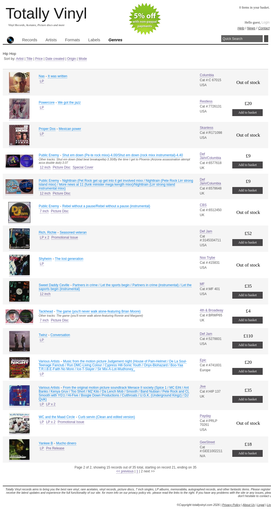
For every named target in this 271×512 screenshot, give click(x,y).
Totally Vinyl (46, 13)
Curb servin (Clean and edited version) (106, 417)
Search (266, 38)
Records (29, 40)
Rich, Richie (47, 232)
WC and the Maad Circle (57, 417)
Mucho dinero (66, 443)
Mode (83, 59)
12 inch (45, 167)
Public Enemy (49, 155)
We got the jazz (69, 102)
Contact (264, 28)
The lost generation (69, 259)
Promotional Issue (64, 237)
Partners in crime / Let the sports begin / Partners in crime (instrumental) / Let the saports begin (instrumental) (115, 287)
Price (39, 59)
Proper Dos (47, 129)
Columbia (207, 75)
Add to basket (247, 112)
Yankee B (46, 443)
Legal (260, 504)
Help (241, 28)
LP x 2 (44, 237)
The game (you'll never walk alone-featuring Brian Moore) (98, 311)
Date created (54, 59)
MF (202, 284)
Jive (202, 386)
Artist (20, 59)
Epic (203, 360)
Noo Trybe (207, 258)
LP (42, 81)
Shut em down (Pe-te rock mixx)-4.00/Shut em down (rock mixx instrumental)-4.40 (122, 155)
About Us (249, 504)
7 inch (44, 211)
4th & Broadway (211, 310)
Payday (205, 416)
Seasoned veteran (73, 232)
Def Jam (206, 231)
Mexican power (70, 129)
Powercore (46, 102)
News (251, 28)
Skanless (206, 128)
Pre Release (55, 448)
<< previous (125, 471)
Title (29, 59)
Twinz (43, 335)
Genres (115, 40)
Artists (51, 40)
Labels (94, 40)
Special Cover (83, 167)
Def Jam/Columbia (210, 156)
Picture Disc (62, 167)
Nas (42, 76)
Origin (71, 59)
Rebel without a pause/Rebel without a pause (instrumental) (106, 206)
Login (266, 22)
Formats (72, 40)
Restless (206, 101)
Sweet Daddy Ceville (54, 285)
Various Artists (49, 361)
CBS (203, 205)
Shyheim (45, 259)
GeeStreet (207, 442)
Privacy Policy (231, 504)
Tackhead (46, 311)
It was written (57, 76)
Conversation (60, 335)
